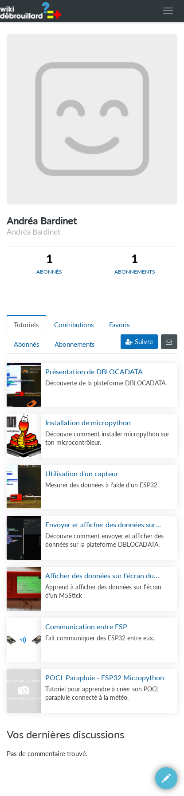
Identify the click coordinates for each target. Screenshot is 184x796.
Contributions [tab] (74, 325)
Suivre (139, 341)
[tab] (49, 263)
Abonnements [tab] (75, 344)
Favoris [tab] (119, 325)
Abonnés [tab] (26, 344)
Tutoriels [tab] (26, 325)
